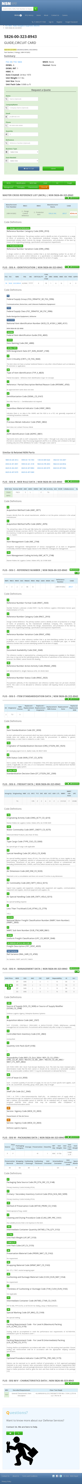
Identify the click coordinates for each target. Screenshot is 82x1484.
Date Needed (11, 158)
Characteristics (33, 187)
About (46, 15)
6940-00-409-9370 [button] (43, 468)
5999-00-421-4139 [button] (27, 464)
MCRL (9, 183)
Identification (20, 183)
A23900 (10, 332)
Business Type (11, 149)
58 (6, 283)
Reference (10, 140)
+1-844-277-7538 (39, 22)
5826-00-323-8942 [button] (59, 464)
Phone (8, 122)
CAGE (45, 183)
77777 (10, 340)
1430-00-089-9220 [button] (43, 460)
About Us (16, 1476)
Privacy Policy (6, 1481)
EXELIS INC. (53, 213)
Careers (65, 15)
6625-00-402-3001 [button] (12, 468)
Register (59, 22)
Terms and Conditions (29, 1476)
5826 (10, 283)
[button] (18, 15)
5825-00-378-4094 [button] (43, 464)
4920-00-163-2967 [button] (59, 460)
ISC (57, 183)
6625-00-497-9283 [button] (27, 472)
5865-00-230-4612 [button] (12, 460)
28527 (64, 213)
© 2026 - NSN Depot (71, 1476)
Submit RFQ (74, 198)
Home (39, 15)
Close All (44, 187)
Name (8, 96)
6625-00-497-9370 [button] (12, 472)
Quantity (9, 131)
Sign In (51, 22)
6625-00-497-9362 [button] (59, 468)
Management (8, 187)
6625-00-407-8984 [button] (27, 468)
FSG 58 (9, 62)
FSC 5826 (18, 62)
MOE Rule (33, 183)
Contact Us (55, 15)
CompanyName (12, 105)
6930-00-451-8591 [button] (12, 464)
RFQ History (29, 15)
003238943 (17, 283)
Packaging (20, 187)
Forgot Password (71, 22)
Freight (69, 183)
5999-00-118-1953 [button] (27, 460)
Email (8, 113)
